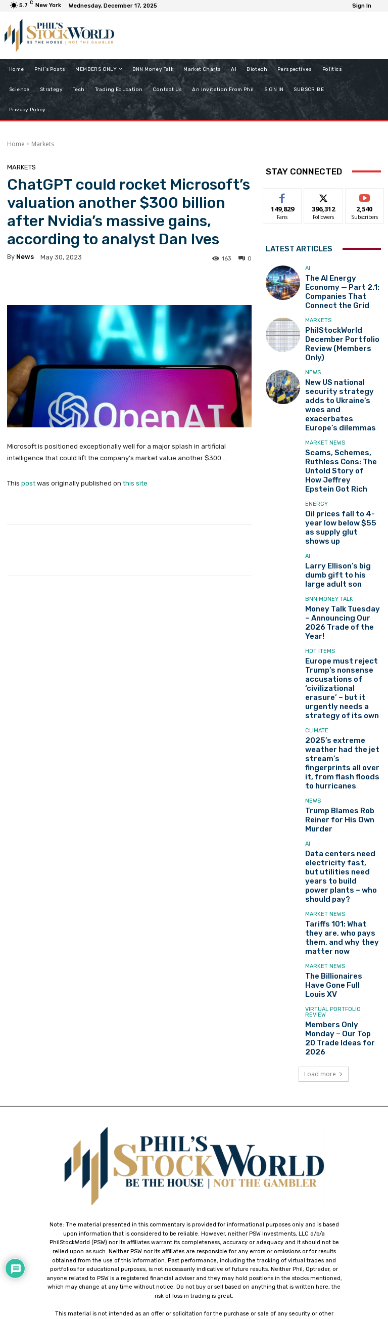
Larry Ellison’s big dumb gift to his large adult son (342, 504)
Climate (316, 626)
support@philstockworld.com (213, 1230)
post (28, 483)
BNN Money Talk (329, 531)
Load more (323, 903)
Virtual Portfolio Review (333, 853)
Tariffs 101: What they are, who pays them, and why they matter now (342, 785)
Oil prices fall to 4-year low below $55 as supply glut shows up (339, 462)
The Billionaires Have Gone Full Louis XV (335, 826)
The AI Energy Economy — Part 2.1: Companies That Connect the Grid (341, 286)
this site (135, 483)
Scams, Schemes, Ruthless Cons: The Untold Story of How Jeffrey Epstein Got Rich (339, 420)
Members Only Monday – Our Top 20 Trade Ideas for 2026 (339, 872)
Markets (42, 144)
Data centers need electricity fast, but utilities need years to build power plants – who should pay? (340, 739)
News (313, 352)
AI (307, 271)
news (25, 256)
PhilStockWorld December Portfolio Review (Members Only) (342, 328)
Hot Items (320, 570)
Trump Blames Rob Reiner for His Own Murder (342, 693)
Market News (325, 401)
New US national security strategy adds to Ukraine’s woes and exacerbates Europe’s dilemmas (341, 374)
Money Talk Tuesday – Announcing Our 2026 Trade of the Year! (336, 546)
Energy (316, 447)
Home (16, 144)
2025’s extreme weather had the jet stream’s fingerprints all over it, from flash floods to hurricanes (340, 648)
